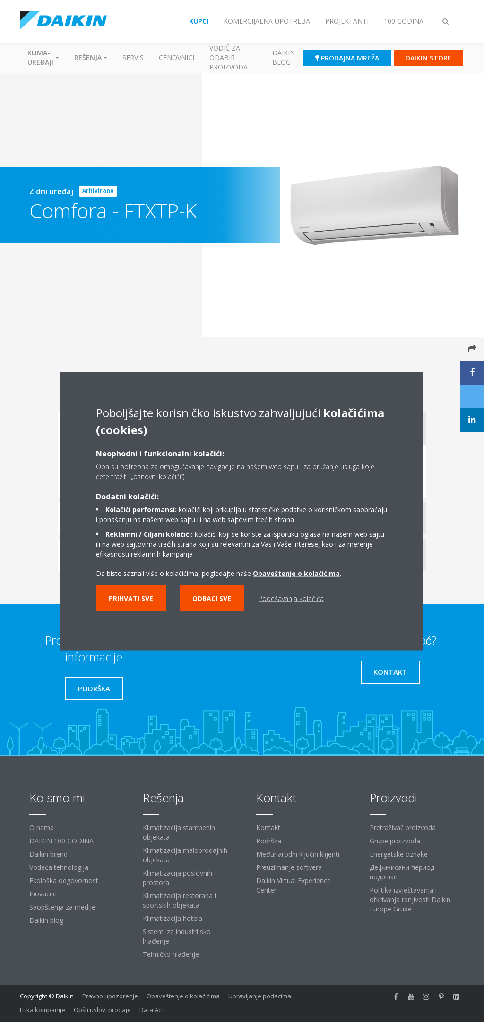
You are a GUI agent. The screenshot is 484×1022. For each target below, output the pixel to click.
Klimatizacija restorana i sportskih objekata (179, 900)
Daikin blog (283, 57)
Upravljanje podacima (259, 996)
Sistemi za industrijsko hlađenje (177, 936)
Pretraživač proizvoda (403, 827)
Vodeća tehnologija (58, 867)
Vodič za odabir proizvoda (228, 57)
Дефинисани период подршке (402, 872)
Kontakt (268, 827)
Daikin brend (48, 854)
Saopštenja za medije (62, 906)
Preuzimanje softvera (289, 867)
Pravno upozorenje (110, 996)
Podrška (268, 840)
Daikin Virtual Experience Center (293, 885)
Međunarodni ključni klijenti (297, 854)
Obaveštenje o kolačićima (183, 996)
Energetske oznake (399, 854)
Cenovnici (176, 57)
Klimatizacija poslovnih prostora (177, 877)
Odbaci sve (211, 597)
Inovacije (43, 893)
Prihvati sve (131, 597)
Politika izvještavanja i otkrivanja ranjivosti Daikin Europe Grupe (410, 899)
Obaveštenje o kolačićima (296, 572)
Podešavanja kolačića (291, 597)
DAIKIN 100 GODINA (61, 840)
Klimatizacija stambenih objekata (179, 832)
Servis (133, 57)
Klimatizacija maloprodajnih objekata (185, 855)
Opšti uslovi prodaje (102, 1009)
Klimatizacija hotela (172, 918)
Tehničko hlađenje (171, 954)
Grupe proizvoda (395, 840)
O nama (41, 827)
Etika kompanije (42, 1009)
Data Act (151, 1009)
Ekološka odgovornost (63, 880)
